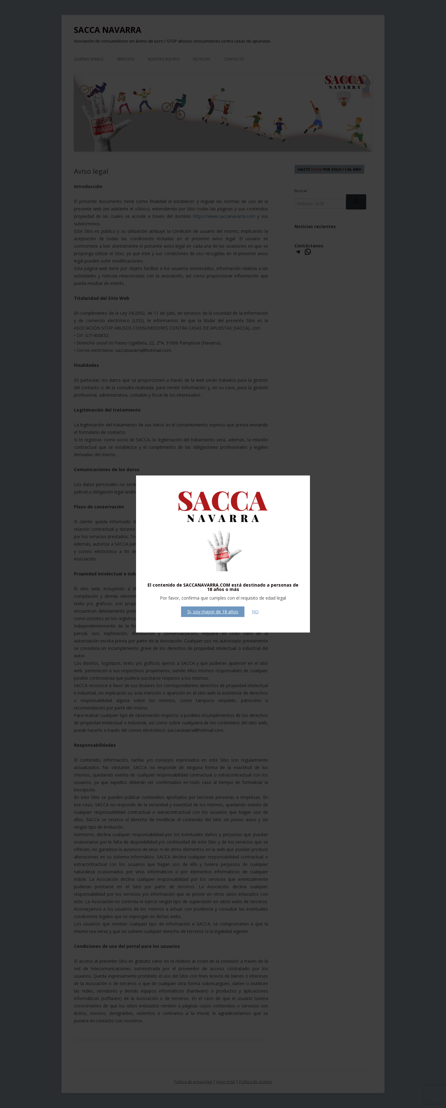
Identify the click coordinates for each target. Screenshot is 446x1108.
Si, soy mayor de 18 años (212, 612)
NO (255, 612)
